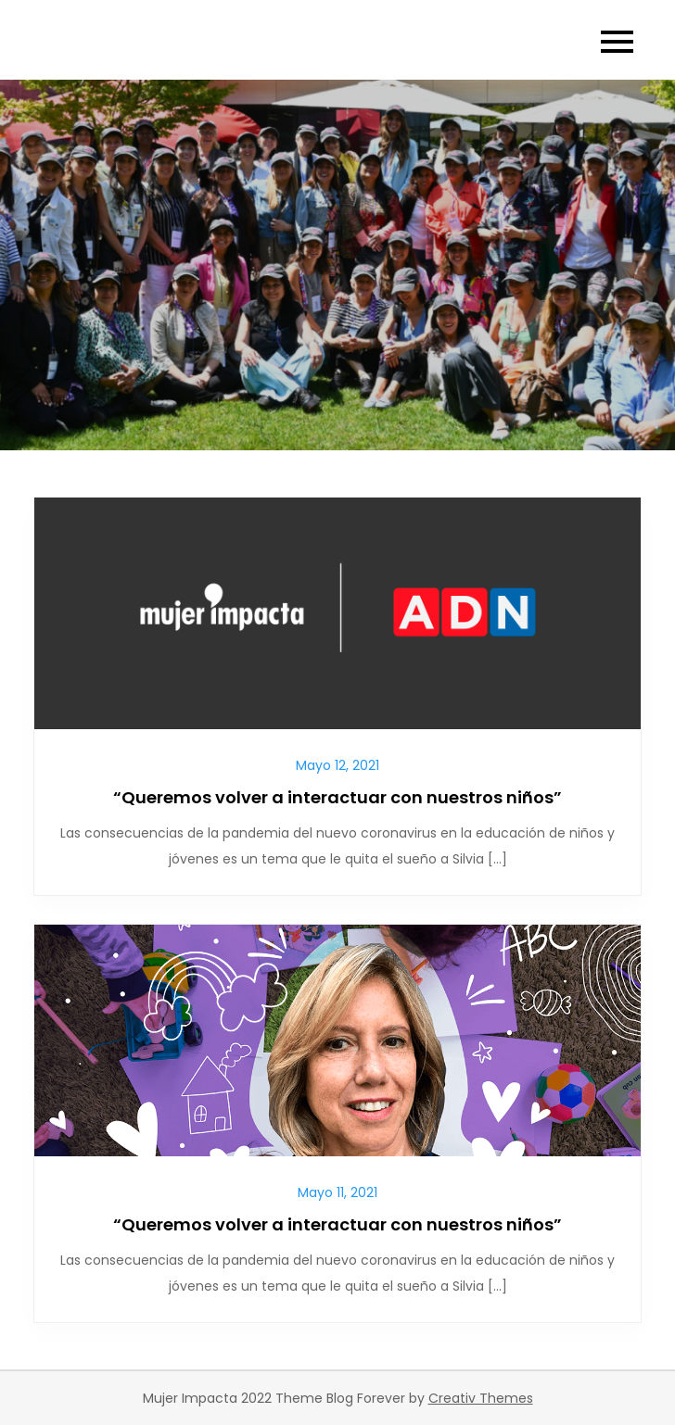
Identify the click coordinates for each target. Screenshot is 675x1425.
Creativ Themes (480, 1398)
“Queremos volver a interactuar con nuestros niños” (337, 797)
